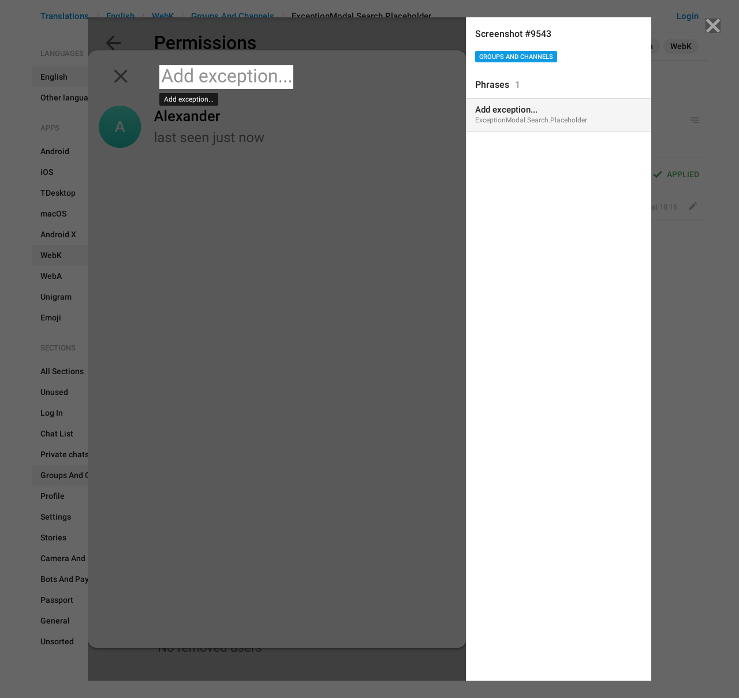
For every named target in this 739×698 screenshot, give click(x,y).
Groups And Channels (516, 57)
